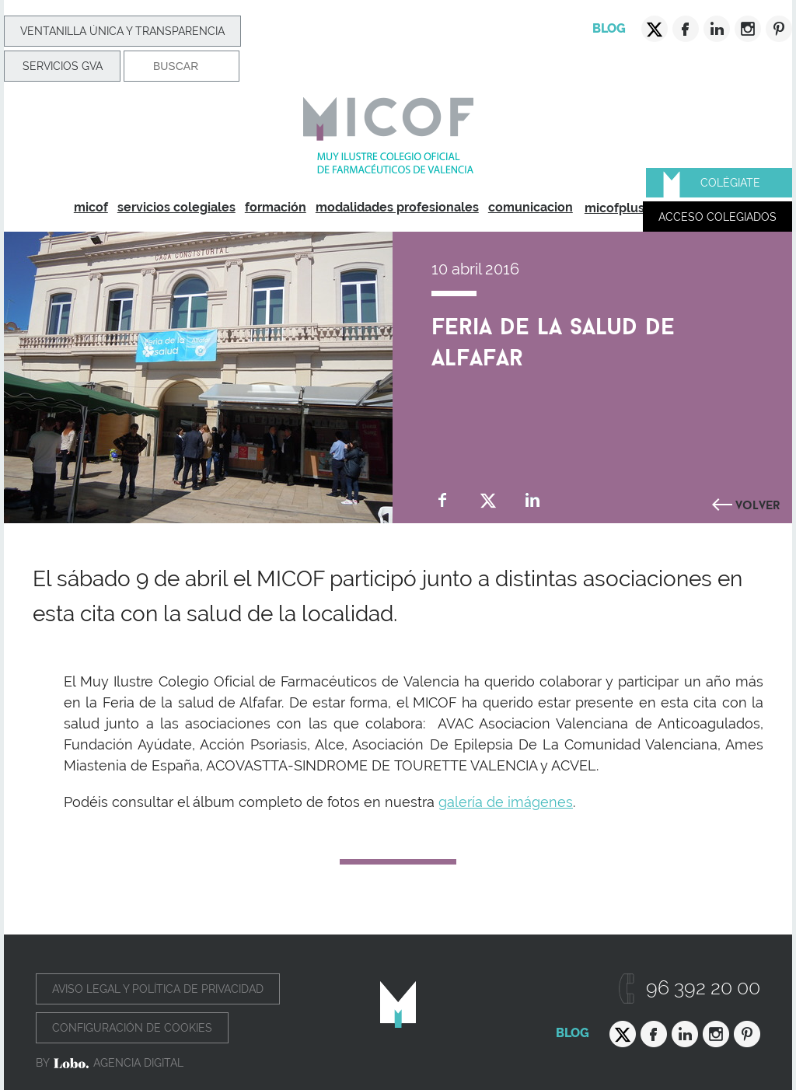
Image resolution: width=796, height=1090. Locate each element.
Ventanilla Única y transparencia (122, 31)
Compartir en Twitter (488, 500)
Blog (609, 28)
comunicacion (530, 207)
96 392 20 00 (703, 987)
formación (275, 207)
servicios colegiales (176, 207)
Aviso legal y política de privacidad (158, 989)
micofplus (614, 208)
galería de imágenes (505, 802)
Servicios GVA (63, 66)
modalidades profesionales (397, 207)
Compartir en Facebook (442, 500)
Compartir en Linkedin (533, 500)
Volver (757, 503)
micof (91, 207)
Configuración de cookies (132, 1028)
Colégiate (730, 182)
